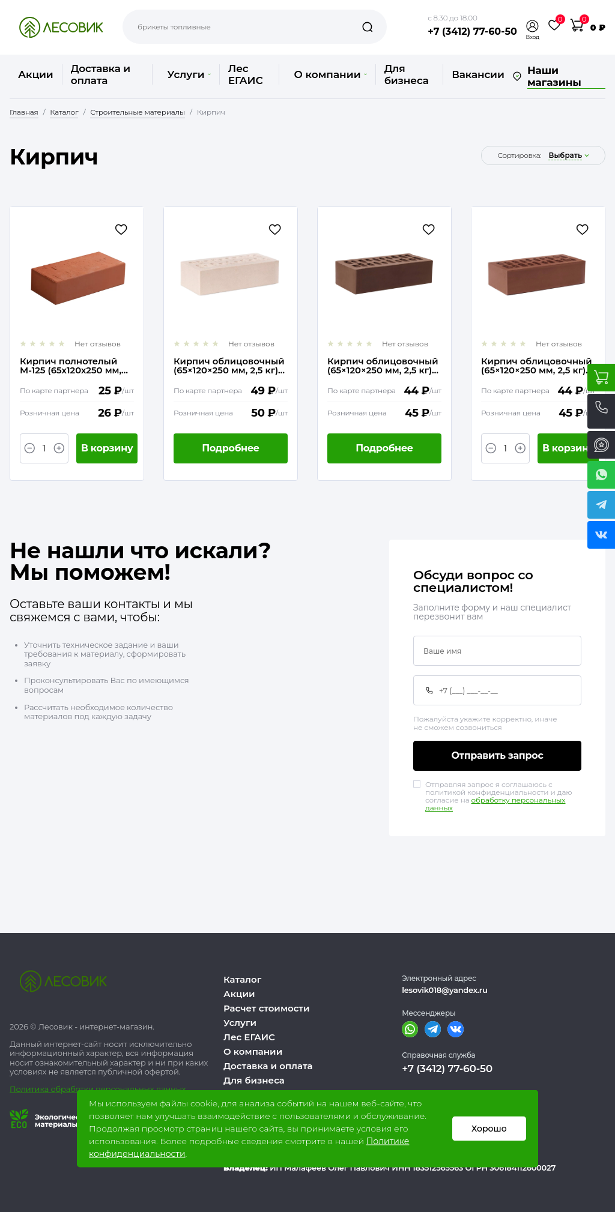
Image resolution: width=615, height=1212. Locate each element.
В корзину (107, 448)
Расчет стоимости (266, 1008)
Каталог (242, 979)
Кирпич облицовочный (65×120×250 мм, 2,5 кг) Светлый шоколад (536, 366)
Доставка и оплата (100, 74)
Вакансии (478, 74)
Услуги (188, 74)
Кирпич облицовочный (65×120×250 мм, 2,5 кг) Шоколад (382, 366)
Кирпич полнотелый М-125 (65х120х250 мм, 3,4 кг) (70, 366)
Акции (35, 74)
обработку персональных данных (495, 804)
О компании (330, 74)
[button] (533, 26)
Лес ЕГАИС (245, 74)
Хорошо (489, 1128)
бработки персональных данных (121, 1089)
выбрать (565, 155)
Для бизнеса (406, 74)
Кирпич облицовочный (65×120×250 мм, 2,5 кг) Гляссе (229, 366)
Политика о (33, 1089)
